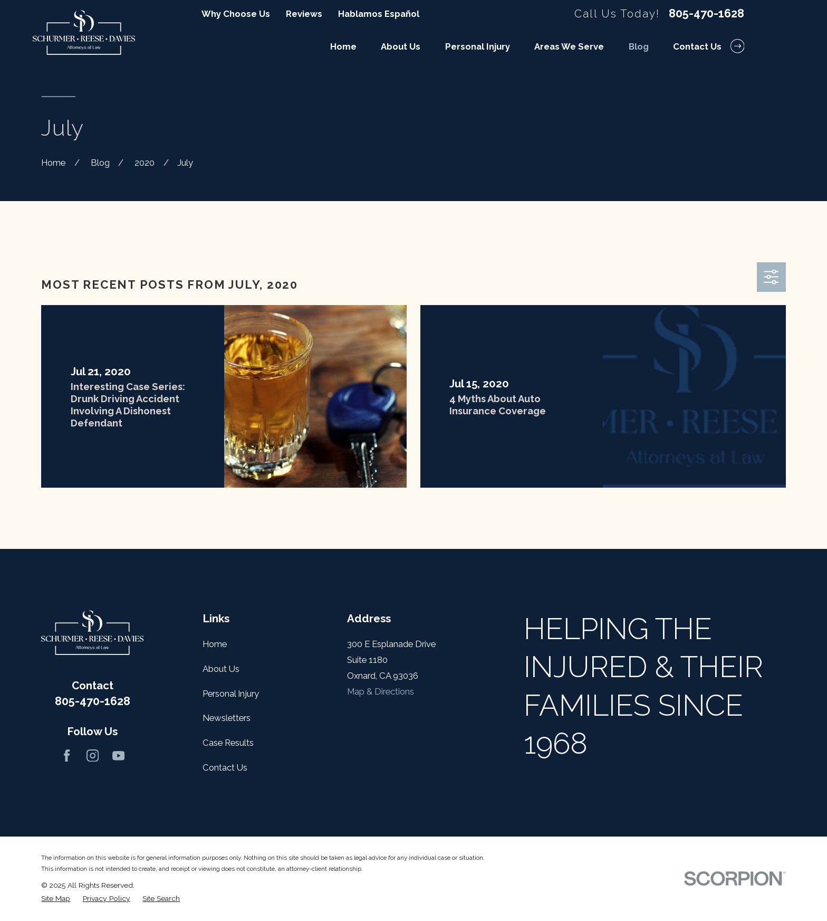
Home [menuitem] (343, 46)
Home (215, 644)
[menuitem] (55, 898)
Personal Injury (231, 693)
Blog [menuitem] (639, 46)
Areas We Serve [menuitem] (569, 46)
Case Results (228, 742)
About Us (221, 668)
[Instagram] (92, 755)
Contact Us (225, 767)
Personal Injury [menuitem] (477, 46)
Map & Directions (380, 691)
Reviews (304, 13)
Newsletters (227, 718)
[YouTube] (118, 755)
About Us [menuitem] (400, 46)
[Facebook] (67, 755)
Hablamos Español (378, 13)
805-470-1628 (706, 14)
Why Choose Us (235, 13)
